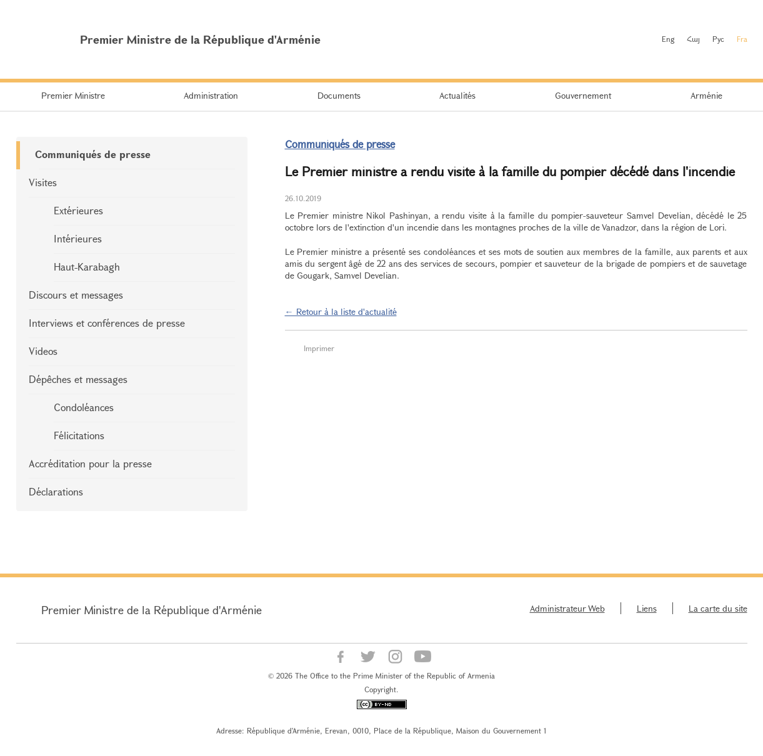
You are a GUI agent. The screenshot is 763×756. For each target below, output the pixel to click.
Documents (339, 95)
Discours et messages (76, 294)
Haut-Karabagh (87, 266)
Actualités (457, 95)
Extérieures (78, 210)
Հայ (693, 39)
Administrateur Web (567, 608)
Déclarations (56, 491)
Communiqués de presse (93, 154)
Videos (43, 350)
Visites (43, 182)
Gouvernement (583, 95)
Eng (668, 39)
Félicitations (79, 435)
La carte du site (718, 608)
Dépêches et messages (78, 378)
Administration (211, 95)
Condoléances (84, 407)
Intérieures (78, 238)
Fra (742, 39)
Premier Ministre (73, 95)
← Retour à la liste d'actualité (341, 311)
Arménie (706, 95)
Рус (718, 39)
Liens (647, 608)
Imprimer (319, 348)
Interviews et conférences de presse (107, 322)
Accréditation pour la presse (90, 463)
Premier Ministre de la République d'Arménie (151, 609)
